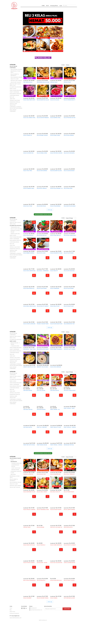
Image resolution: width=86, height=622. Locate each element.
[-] (22, 608)
